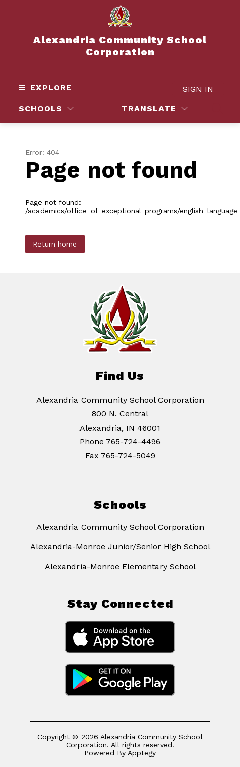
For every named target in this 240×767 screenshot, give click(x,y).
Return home (55, 244)
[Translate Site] (154, 108)
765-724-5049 (128, 455)
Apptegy (142, 753)
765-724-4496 (133, 441)
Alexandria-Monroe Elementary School (120, 566)
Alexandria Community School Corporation (120, 527)
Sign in (198, 89)
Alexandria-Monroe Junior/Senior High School (120, 546)
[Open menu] (44, 87)
